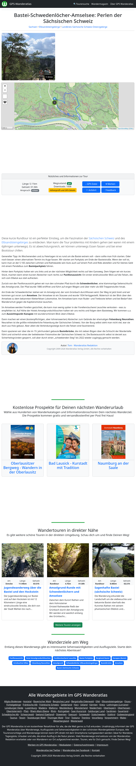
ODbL (131, 128)
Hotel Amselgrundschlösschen (38, 658)
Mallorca (53, 707)
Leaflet (105, 128)
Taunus (13, 717)
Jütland (84, 704)
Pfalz (26, 711)
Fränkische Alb (30, 704)
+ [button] (5, 86)
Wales (123, 717)
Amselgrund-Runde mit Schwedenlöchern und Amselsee (65, 592)
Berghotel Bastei (103, 658)
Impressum (102, 744)
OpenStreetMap (123, 128)
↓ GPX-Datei (91, 183)
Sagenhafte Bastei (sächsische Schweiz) (108, 589)
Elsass (127, 701)
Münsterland (81, 707)
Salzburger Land (96, 711)
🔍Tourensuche (81, 3)
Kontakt (96, 750)
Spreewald (84, 714)
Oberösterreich (14, 711)
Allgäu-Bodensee (12, 701)
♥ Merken (110, 183)
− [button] (5, 90)
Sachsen (33, 26)
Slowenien (61, 714)
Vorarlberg (97, 717)
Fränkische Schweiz (49, 704)
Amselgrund (58, 663)
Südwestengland (125, 714)
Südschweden (98, 714)
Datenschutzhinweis (84, 744)
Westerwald (77, 720)
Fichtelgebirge (13, 704)
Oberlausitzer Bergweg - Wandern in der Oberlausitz (22, 467)
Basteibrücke (106, 663)
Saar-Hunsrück (78, 711)
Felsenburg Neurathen (41, 663)
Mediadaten (65, 744)
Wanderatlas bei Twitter (48, 750)
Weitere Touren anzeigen (68, 624)
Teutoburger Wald (36, 717)
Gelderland (66, 704)
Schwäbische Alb (10, 714)
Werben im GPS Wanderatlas (42, 744)
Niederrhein (96, 707)
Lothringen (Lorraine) (117, 704)
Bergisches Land (61, 701)
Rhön (53, 711)
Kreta (102, 704)
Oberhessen (124, 707)
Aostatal (27, 701)
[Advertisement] (67, 151)
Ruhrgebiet (63, 711)
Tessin (22, 717)
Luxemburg (31, 707)
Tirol (67, 717)
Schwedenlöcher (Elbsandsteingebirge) (82, 663)
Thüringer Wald (55, 717)
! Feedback (110, 190)
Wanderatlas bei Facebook (76, 750)
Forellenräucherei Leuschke (65, 658)
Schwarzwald (27, 714)
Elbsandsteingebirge (49, 26)
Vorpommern (111, 717)
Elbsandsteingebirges (15, 242)
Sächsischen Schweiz (101, 238)
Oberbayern (110, 707)
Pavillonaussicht (16, 658)
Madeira (43, 707)
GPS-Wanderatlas (20, 4)
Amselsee (119, 663)
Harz (76, 704)
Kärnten (93, 704)
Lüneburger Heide (14, 707)
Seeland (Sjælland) (45, 714)
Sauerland (123, 711)
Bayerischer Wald (42, 701)
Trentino (86, 717)
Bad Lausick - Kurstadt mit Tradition (68, 465)
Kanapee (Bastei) (119, 658)
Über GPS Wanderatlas (121, 3)
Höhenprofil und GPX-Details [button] (62, 190)
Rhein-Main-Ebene (39, 711)
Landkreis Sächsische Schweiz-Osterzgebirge (84, 26)
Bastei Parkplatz (86, 658)
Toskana (75, 717)
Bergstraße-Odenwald (82, 701)
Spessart (72, 714)
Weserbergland (61, 720)
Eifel (98, 701)
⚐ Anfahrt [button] (91, 190)
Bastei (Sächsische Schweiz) (68, 668)
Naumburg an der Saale (113, 465)
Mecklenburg (66, 707)
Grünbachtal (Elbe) (20, 663)
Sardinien (111, 711)
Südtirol (111, 714)
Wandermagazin (99, 3)
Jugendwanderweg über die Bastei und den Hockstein (22, 589)
